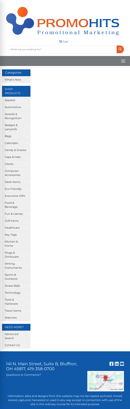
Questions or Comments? (23, 374)
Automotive (13, 107)
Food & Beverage (11, 204)
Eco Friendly (13, 189)
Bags (8, 136)
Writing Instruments (13, 265)
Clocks (9, 164)
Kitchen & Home (11, 243)
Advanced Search (11, 336)
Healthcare (12, 227)
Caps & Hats (13, 157)
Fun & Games (14, 213)
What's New (13, 79)
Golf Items (12, 220)
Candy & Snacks (15, 150)
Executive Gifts (15, 195)
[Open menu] (123, 61)
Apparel (10, 100)
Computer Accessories (12, 173)
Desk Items (12, 182)
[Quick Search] (61, 49)
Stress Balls (12, 285)
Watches (11, 317)
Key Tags (11, 234)
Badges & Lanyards (11, 127)
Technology (12, 292)
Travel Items (13, 310)
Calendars (11, 143)
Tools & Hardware (11, 301)
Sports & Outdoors (11, 276)
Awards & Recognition (13, 116)
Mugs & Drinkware (12, 254)
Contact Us (12, 345)
